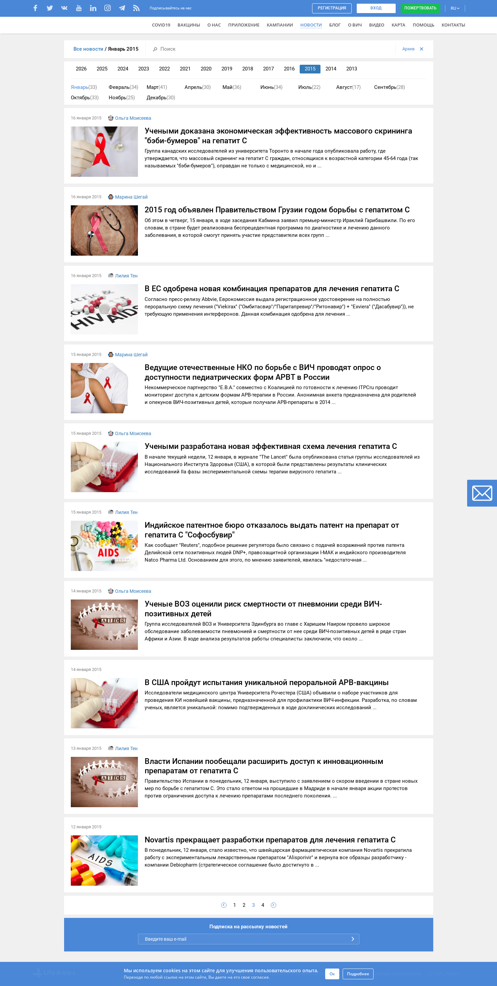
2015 (310, 69)
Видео (376, 25)
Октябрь (85, 97)
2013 (351, 69)
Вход (376, 8)
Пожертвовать (420, 8)
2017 (268, 69)
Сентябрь (389, 87)
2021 (185, 69)
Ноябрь (122, 97)
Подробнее (358, 974)
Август (348, 87)
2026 (81, 69)
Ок (332, 974)
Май (231, 87)
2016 (289, 69)
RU (455, 8)
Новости (311, 25)
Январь (84, 87)
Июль (309, 87)
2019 (226, 69)
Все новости (89, 49)
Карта (398, 25)
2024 (122, 69)
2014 (331, 69)
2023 (143, 69)
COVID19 (161, 25)
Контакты (453, 25)
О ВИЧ (355, 25)
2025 (102, 69)
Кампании (280, 25)
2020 (206, 69)
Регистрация (332, 8)
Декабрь (161, 97)
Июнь (271, 87)
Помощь (423, 25)
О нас (214, 25)
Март (157, 87)
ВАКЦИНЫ (189, 25)
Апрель (198, 87)
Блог (335, 25)
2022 (164, 69)
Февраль (123, 87)
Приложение (243, 25)
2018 (247, 69)
